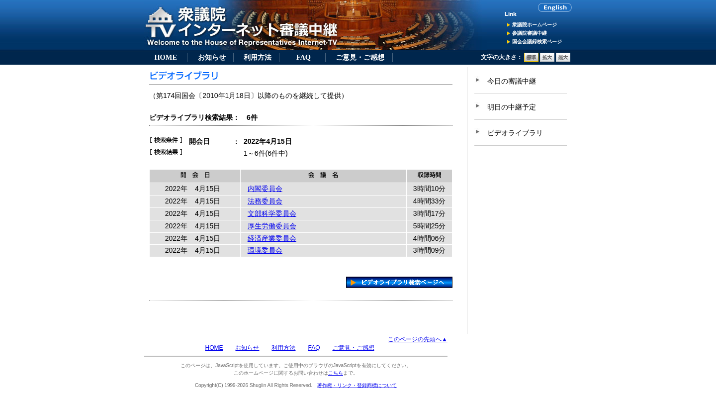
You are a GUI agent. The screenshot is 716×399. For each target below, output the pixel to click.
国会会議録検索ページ (537, 41)
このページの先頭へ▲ (418, 339)
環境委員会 (265, 250)
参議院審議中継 (529, 33)
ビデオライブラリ (515, 133)
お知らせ (212, 57)
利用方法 (257, 57)
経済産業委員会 (272, 238)
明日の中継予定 (511, 107)
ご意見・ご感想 (360, 57)
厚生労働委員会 (272, 226)
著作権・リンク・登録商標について (357, 385)
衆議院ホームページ (534, 24)
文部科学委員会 (272, 213)
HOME (165, 57)
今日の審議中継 (511, 81)
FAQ (303, 57)
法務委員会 (265, 201)
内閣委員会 (265, 189)
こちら (335, 373)
